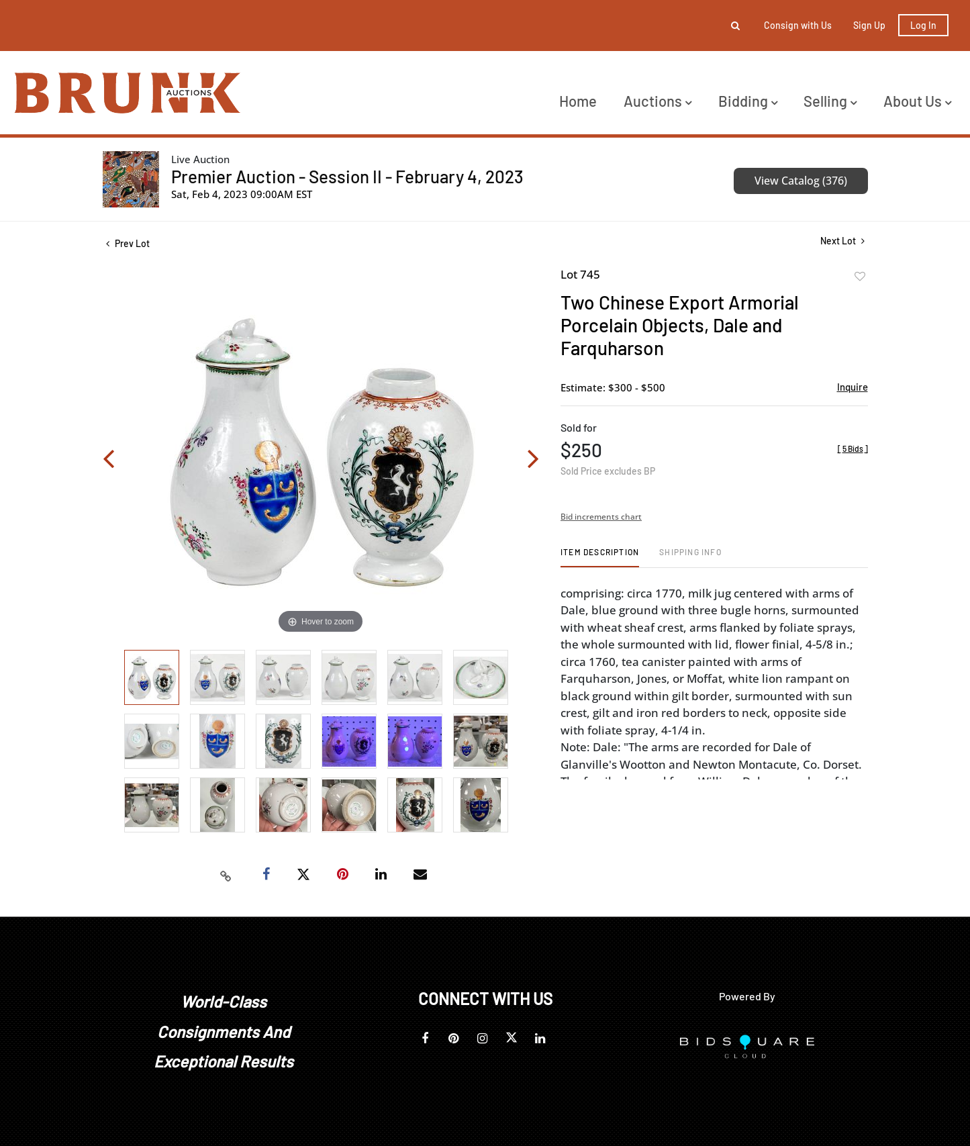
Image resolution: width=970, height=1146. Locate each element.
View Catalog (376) (801, 180)
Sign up (869, 25)
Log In (923, 25)
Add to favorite (860, 276)
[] (853, 448)
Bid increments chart (601, 516)
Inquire (852, 387)
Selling (830, 100)
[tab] (600, 557)
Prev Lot (128, 243)
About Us (917, 100)
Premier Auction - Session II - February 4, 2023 (347, 176)
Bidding (747, 100)
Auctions (657, 100)
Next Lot (842, 240)
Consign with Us (798, 25)
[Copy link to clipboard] (225, 875)
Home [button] (578, 100)
